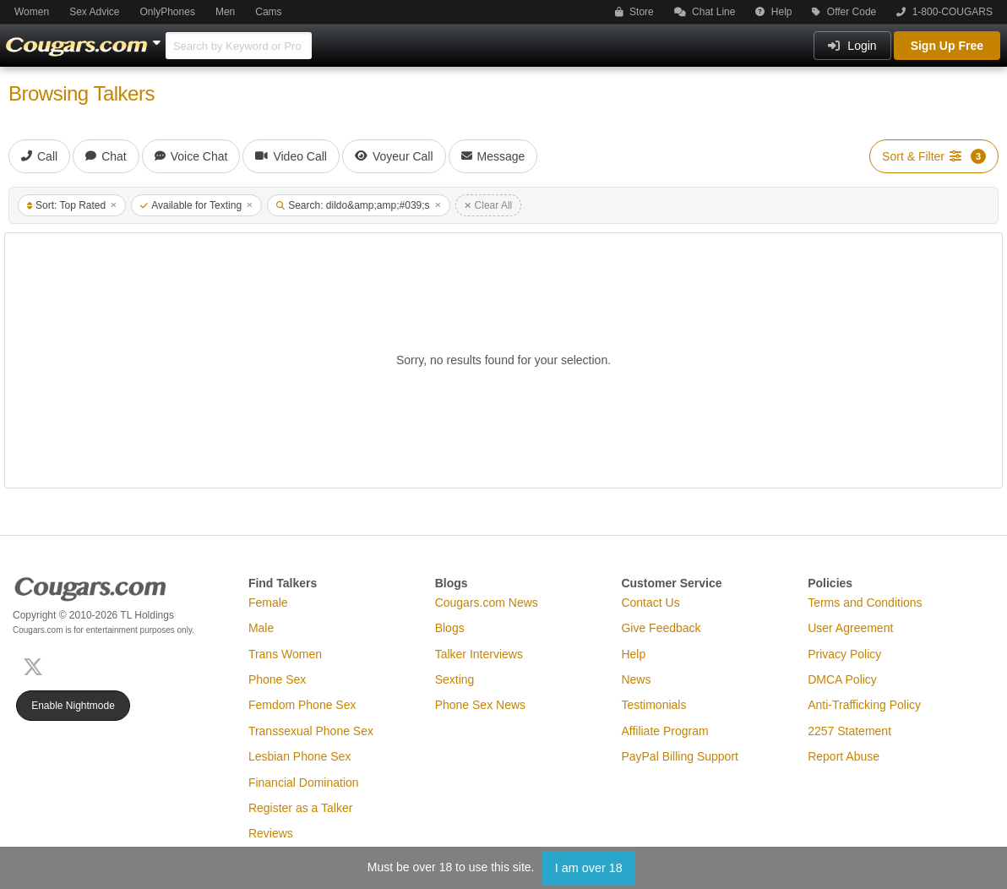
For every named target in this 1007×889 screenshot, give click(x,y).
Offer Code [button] (844, 12)
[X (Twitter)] (36, 665)
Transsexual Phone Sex (310, 731)
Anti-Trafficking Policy (864, 705)
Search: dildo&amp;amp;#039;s (358, 205)
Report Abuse (843, 756)
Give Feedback (660, 628)
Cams (268, 12)
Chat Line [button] (705, 12)
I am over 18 (589, 868)
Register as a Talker (300, 808)
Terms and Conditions (865, 602)
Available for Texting (196, 205)
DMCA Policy (842, 679)
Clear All (489, 205)
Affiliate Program (664, 731)
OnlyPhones (167, 12)
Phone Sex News (480, 705)
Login (852, 45)
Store (634, 12)
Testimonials (653, 705)
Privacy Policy (844, 654)
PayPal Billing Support (679, 756)
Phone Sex (277, 679)
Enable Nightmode (73, 706)
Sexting (455, 679)
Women (31, 12)
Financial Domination (303, 782)
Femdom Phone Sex (302, 705)
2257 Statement (849, 731)
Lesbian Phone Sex (299, 756)
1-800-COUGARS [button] (944, 12)
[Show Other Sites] (159, 38)
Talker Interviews (479, 654)
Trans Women (285, 654)
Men (225, 12)
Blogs (450, 628)
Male (261, 628)
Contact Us (650, 602)
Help (773, 12)
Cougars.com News (486, 602)
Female (268, 602)
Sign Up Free (947, 45)
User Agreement (850, 628)
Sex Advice (94, 12)
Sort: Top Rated (72, 205)
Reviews (270, 833)
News (635, 679)
